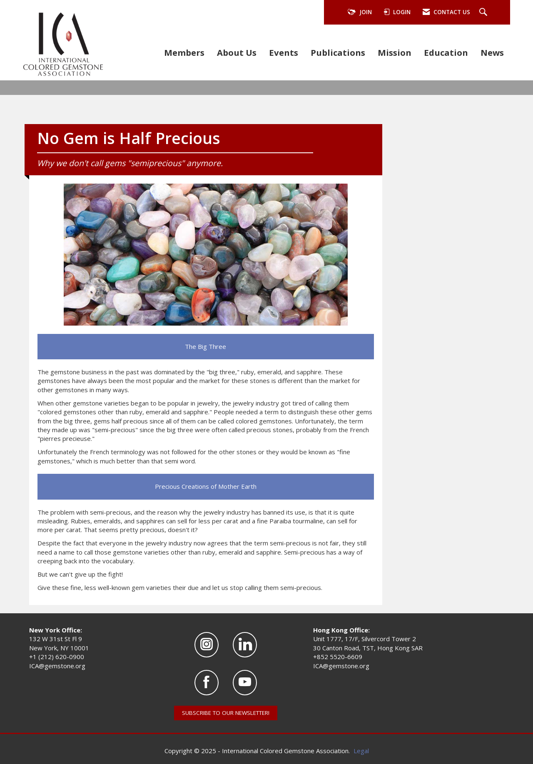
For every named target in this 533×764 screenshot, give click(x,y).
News (492, 52)
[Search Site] (484, 12)
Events (283, 52)
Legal (361, 751)
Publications (338, 52)
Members (184, 52)
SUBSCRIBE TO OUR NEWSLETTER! (225, 713)
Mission (394, 52)
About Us (237, 52)
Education (446, 52)
